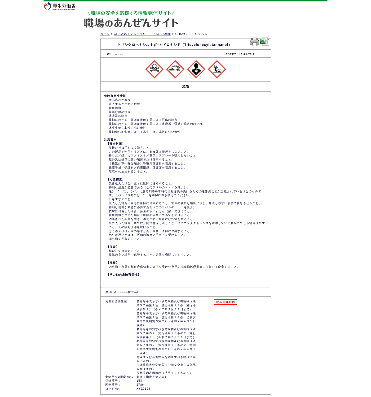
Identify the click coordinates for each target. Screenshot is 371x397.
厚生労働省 (62, 5)
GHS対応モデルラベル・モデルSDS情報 (142, 34)
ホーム (105, 34)
